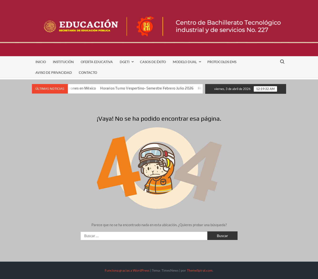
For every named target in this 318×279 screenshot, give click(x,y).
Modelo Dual (185, 62)
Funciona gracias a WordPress (127, 270)
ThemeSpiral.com (200, 270)
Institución (63, 62)
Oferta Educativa (97, 62)
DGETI (124, 62)
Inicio (40, 62)
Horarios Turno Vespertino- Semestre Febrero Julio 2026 (151, 88)
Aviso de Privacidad (53, 72)
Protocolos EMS (221, 62)
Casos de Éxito (153, 62)
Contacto (88, 72)
